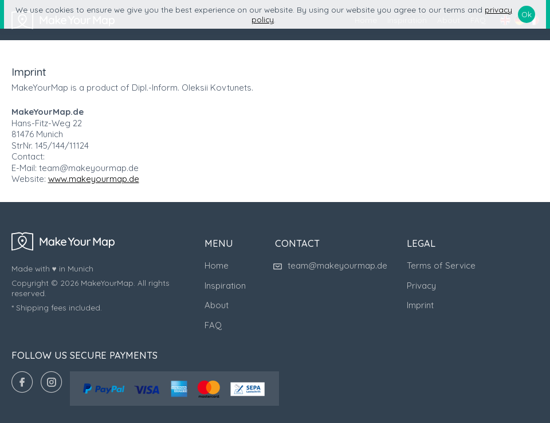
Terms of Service (441, 265)
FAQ (213, 325)
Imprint (420, 305)
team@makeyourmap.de (331, 265)
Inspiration (225, 285)
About (217, 305)
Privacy (421, 285)
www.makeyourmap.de (93, 178)
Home (217, 265)
